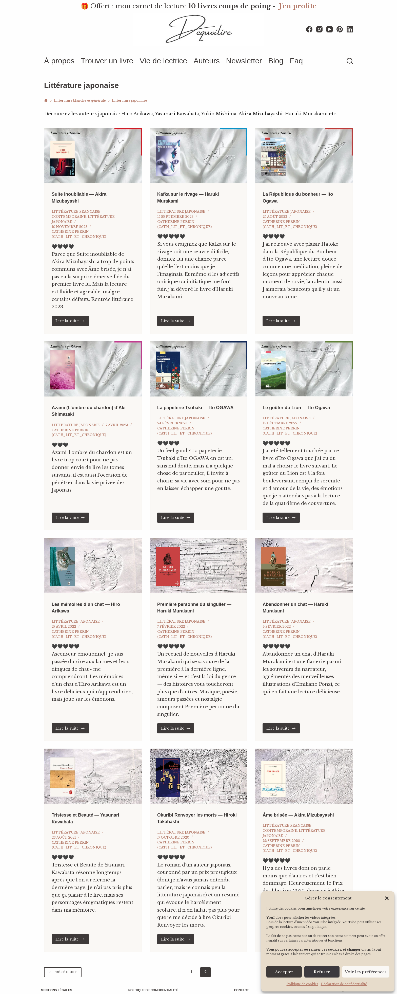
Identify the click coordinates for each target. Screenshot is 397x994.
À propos (59, 61)
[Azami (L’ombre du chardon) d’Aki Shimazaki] (93, 363)
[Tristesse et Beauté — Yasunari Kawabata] (93, 770)
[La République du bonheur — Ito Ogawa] (304, 150)
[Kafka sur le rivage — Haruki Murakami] (199, 150)
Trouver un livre (107, 61)
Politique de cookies (302, 984)
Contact (240, 984)
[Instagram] (319, 29)
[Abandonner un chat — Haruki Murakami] (304, 560)
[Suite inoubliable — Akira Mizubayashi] (93, 150)
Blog (275, 61)
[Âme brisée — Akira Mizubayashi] (304, 770)
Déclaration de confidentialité (344, 984)
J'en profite (297, 6)
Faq (296, 61)
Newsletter (244, 61)
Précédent (63, 966)
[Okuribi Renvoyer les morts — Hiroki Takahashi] (199, 770)
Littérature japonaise (181, 206)
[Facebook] (309, 29)
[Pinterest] (339, 29)
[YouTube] (329, 29)
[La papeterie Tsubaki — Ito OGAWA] (199, 363)
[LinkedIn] (350, 29)
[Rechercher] (350, 61)
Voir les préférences (366, 971)
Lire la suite (72, 315)
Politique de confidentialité (154, 984)
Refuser (322, 971)
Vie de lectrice (163, 61)
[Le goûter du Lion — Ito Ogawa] (304, 363)
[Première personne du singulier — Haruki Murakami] (199, 560)
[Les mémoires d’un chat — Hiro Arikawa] (93, 560)
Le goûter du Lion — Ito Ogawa (300, 402)
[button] (386, 898)
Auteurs (206, 61)
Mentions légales (59, 984)
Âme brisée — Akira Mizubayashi (302, 809)
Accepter (284, 971)
